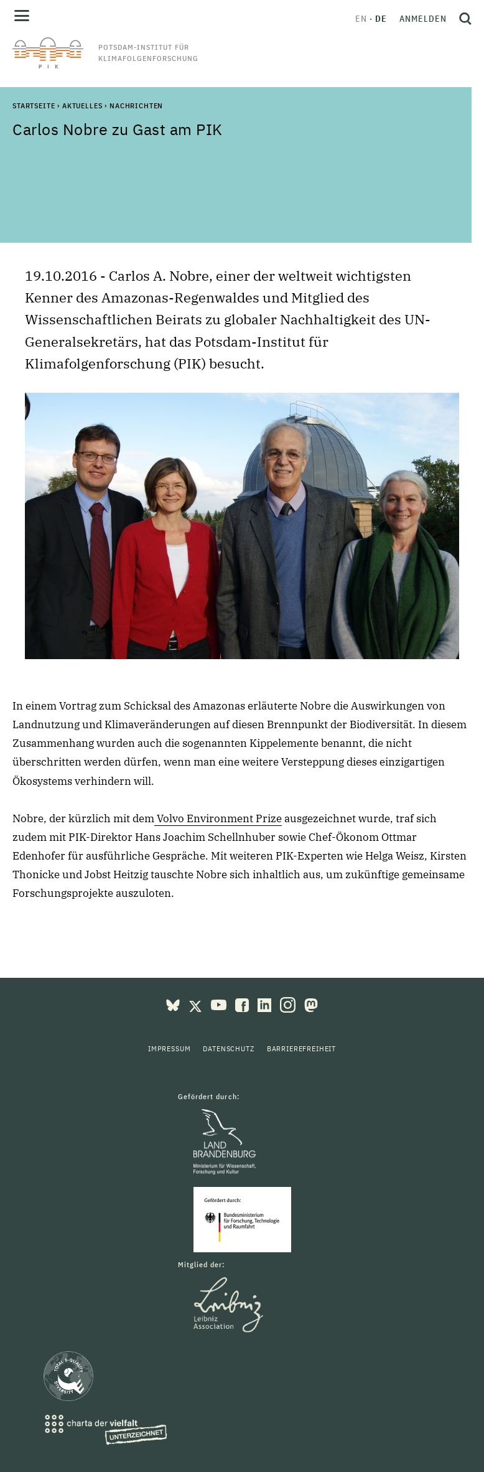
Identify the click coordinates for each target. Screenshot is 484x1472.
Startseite (33, 105)
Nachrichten (136, 105)
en (361, 18)
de (381, 18)
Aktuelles (82, 105)
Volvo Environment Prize (218, 818)
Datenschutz (228, 1048)
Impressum (169, 1048)
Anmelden (423, 18)
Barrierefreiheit (301, 1048)
